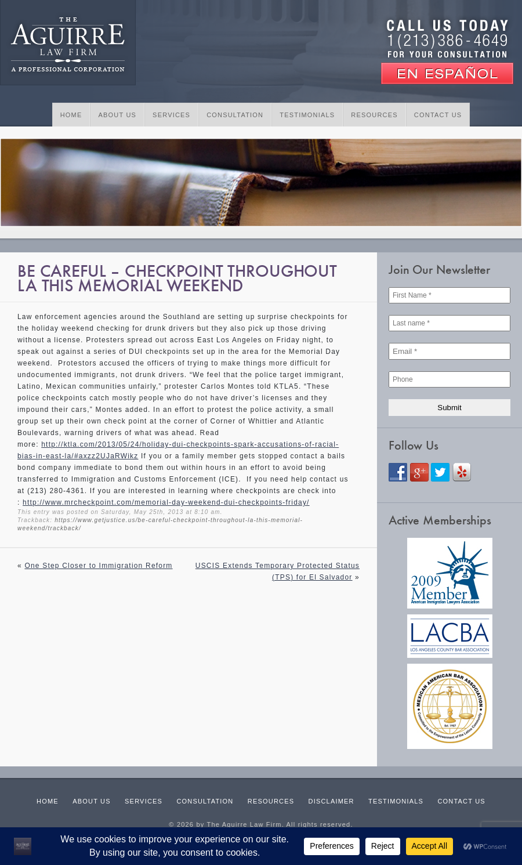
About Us (117, 114)
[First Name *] (449, 295)
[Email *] (449, 351)
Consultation (234, 114)
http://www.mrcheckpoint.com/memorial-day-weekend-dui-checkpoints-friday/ (166, 502)
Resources (374, 114)
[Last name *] (449, 323)
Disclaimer (331, 801)
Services (171, 114)
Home (71, 114)
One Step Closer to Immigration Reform (98, 566)
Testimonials (307, 114)
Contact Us (438, 114)
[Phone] (449, 379)
